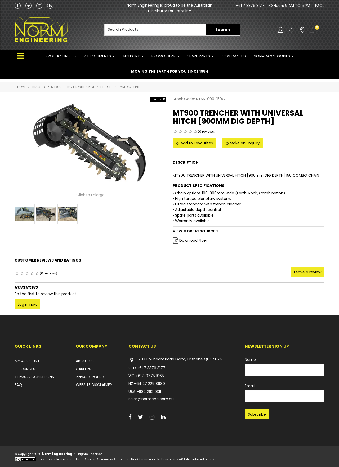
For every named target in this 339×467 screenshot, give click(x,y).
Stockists (302, 30)
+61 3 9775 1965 (150, 375)
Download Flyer (193, 240)
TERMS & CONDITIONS (34, 376)
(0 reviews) (206, 131)
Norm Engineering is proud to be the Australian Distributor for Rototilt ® (169, 8)
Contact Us (234, 56)
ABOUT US (85, 361)
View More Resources (195, 231)
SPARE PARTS (198, 56)
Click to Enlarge (90, 195)
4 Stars (190, 131)
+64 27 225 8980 (149, 383)
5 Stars (195, 131)
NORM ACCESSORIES (272, 56)
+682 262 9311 (148, 391)
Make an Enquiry (245, 143)
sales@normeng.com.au (151, 398)
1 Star (175, 131)
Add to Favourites (197, 143)
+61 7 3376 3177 (250, 5)
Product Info (59, 56)
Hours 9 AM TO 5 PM (292, 5)
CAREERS (83, 369)
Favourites (291, 30)
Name (250, 359)
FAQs (319, 5)
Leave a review (307, 272)
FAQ (18, 384)
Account (280, 30)
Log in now (27, 304)
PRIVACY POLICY (90, 376)
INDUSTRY (131, 56)
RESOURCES (25, 369)
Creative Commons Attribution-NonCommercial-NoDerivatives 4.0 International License (149, 459)
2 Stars (180, 131)
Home (21, 87)
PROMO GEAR (163, 56)
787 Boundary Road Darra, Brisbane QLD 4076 (175, 360)
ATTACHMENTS (97, 56)
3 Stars (185, 131)
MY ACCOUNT (27, 361)
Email (250, 385)
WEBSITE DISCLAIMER (94, 384)
